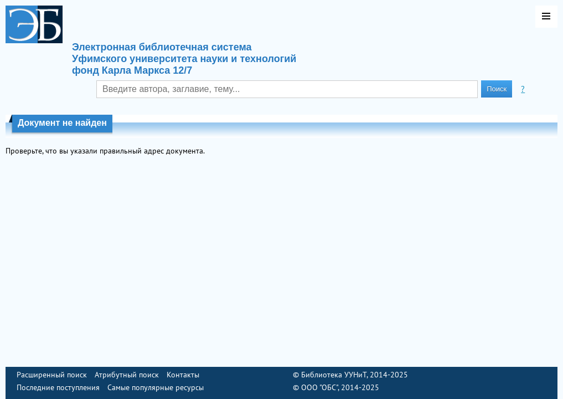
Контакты (183, 375)
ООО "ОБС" (319, 387)
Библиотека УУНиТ (333, 375)
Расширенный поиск (52, 375)
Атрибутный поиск (127, 375)
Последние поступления (58, 387)
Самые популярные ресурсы (155, 387)
